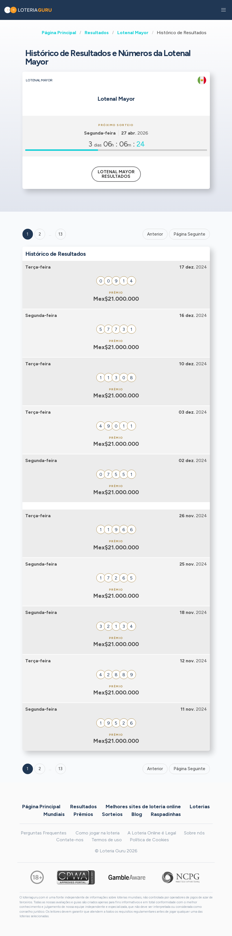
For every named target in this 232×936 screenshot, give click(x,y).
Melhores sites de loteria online (143, 806)
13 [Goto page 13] (60, 768)
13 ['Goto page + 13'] (60, 234)
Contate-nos (69, 839)
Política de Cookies (149, 839)
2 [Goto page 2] (40, 234)
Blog (136, 814)
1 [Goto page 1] (27, 234)
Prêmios (83, 814)
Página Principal (59, 32)
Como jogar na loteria (98, 833)
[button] (223, 10)
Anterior (155, 234)
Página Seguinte (189, 234)
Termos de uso (106, 839)
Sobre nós (194, 833)
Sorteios (112, 814)
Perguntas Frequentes (43, 833)
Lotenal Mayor (133, 32)
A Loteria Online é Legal (152, 833)
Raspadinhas (166, 814)
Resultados (97, 32)
